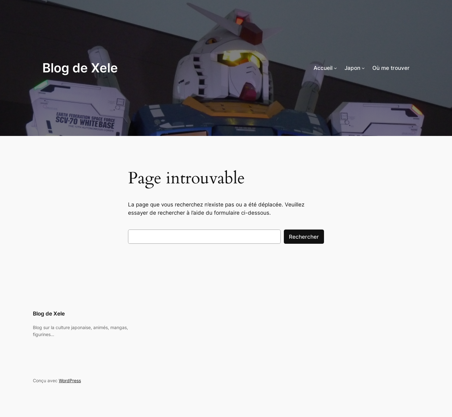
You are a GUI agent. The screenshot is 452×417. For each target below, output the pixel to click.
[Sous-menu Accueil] (335, 68)
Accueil (323, 68)
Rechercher (304, 237)
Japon (352, 68)
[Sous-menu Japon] (363, 68)
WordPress (70, 380)
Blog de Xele (80, 68)
